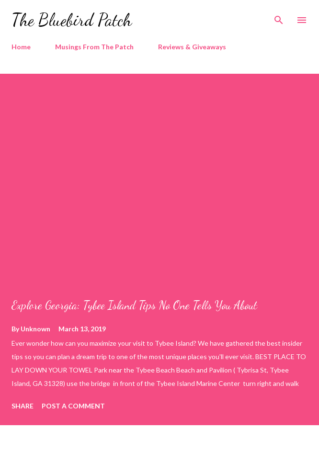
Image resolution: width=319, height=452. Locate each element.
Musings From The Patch (94, 47)
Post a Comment (73, 406)
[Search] (279, 17)
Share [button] (22, 406)
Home (21, 47)
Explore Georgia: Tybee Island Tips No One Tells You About (134, 305)
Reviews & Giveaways (192, 47)
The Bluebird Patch (71, 20)
